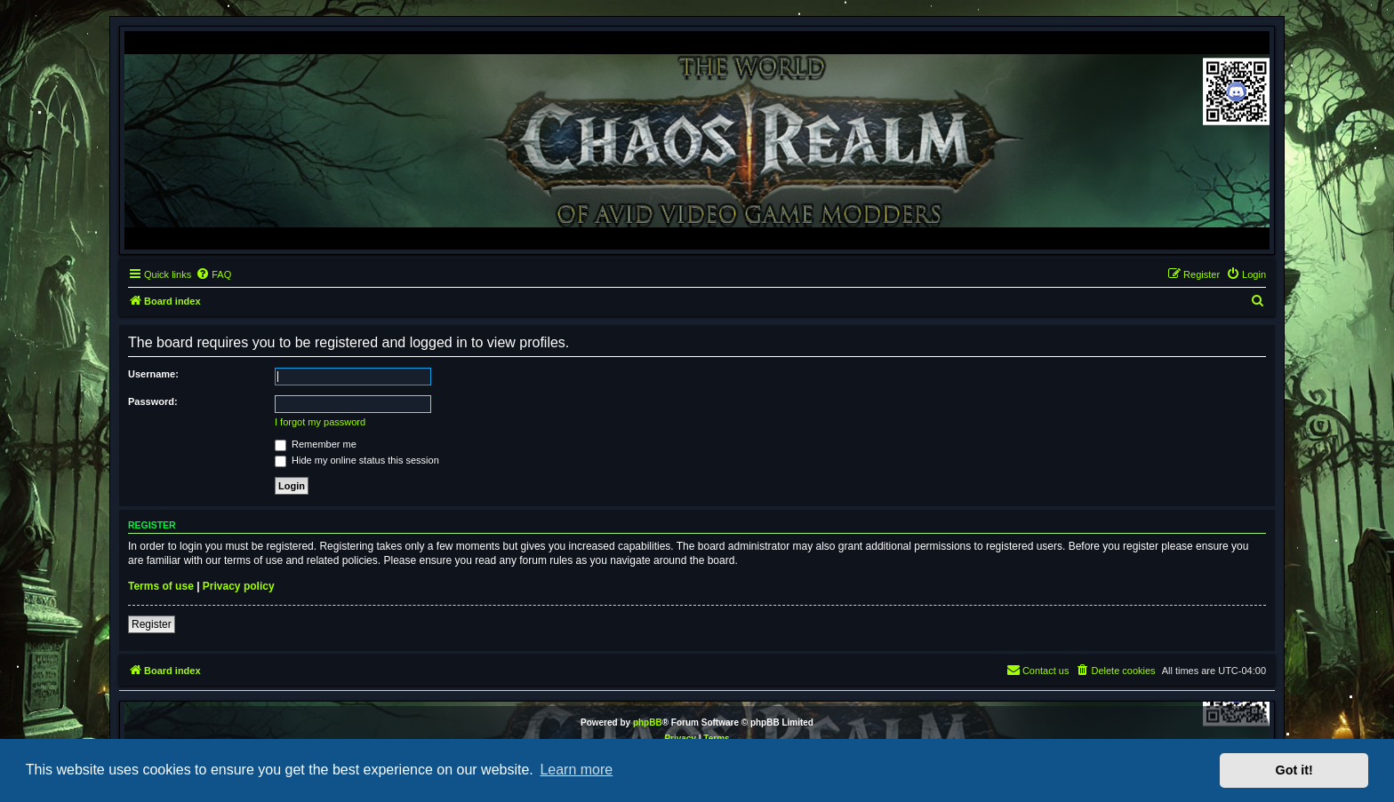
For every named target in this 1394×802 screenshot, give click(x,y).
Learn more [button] (576, 769)
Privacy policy (239, 586)
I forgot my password (320, 422)
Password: (153, 401)
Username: (153, 374)
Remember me (316, 444)
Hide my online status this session (357, 460)
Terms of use (161, 586)
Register (152, 624)
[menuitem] (213, 274)
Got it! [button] (1294, 770)
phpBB (647, 722)
